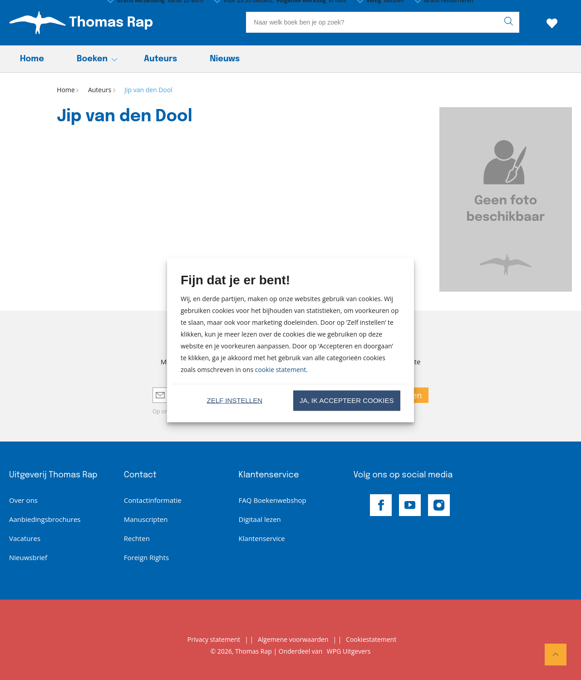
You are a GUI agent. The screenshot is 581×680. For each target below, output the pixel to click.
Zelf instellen (234, 400)
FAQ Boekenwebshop (272, 500)
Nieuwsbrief (28, 557)
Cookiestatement (371, 639)
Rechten (137, 538)
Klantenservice (262, 538)
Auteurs (160, 59)
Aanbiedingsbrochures (44, 519)
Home (32, 59)
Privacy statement (214, 639)
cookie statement (280, 369)
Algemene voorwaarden (293, 639)
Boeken (92, 59)
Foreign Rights (146, 557)
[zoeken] (510, 22)
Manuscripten (146, 519)
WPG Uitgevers (349, 651)
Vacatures (24, 538)
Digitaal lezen (260, 519)
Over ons (23, 500)
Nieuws (225, 59)
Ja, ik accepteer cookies (347, 400)
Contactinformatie (153, 500)
